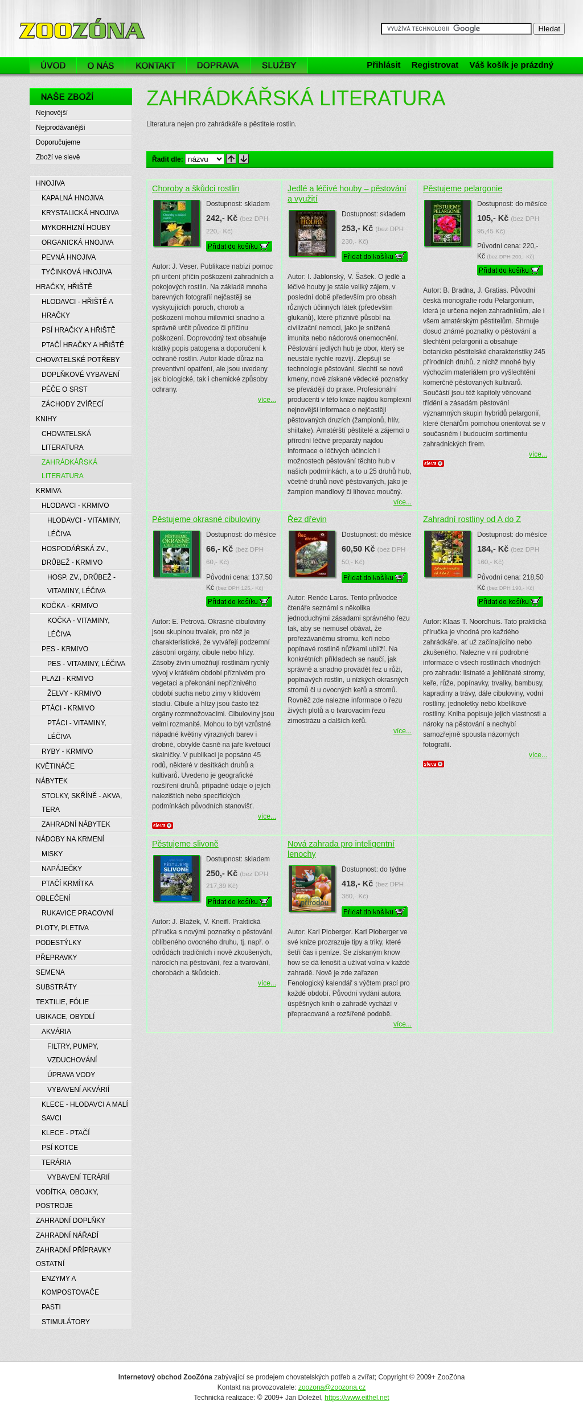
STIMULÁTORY (66, 1322)
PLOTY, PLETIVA (62, 928)
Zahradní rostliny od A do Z (472, 519)
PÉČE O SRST (65, 389)
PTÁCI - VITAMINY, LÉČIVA (76, 730)
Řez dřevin (307, 519)
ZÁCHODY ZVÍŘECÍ (73, 404)
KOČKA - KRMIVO (70, 606)
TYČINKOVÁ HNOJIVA (77, 272)
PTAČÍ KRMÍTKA (67, 884)
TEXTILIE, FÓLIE (62, 1002)
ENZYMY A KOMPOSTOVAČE (70, 1285)
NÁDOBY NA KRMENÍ (70, 839)
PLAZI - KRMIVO (67, 679)
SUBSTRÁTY (56, 987)
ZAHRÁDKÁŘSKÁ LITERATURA (69, 469)
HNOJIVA (50, 183)
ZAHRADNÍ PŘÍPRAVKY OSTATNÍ (73, 1257)
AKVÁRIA (56, 1032)
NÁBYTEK (52, 781)
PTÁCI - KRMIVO (68, 708)
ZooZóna (45, 15)
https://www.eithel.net (357, 1398)
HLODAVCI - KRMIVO (75, 506)
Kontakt (155, 65)
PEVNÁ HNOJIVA (69, 257)
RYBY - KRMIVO (67, 751)
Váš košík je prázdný (511, 64)
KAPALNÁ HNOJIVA (73, 198)
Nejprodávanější (60, 128)
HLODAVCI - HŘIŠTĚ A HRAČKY (77, 308)
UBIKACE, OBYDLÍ (65, 1017)
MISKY (52, 854)
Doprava (218, 65)
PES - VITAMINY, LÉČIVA (86, 664)
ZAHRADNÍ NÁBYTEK (76, 824)
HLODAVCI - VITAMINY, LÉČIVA (84, 527)
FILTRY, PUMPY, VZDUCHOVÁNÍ (72, 1053)
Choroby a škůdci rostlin (196, 188)
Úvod (53, 65)
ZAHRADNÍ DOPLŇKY (70, 1221)
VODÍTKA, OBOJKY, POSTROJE (67, 1199)
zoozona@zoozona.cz (332, 1387)
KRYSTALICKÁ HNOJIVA (80, 213)
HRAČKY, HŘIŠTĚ (64, 287)
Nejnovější (52, 113)
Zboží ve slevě (58, 157)
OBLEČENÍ (53, 898)
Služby (282, 65)
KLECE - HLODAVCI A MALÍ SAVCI (85, 1111)
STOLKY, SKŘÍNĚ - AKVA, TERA (82, 803)
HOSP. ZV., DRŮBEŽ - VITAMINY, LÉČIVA (81, 584)
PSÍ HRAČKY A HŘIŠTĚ (79, 330)
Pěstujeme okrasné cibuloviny (206, 519)
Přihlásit (383, 64)
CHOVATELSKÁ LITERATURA (66, 440)
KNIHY (46, 419)
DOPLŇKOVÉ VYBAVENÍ (81, 375)
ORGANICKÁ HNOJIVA (77, 243)
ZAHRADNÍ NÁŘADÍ (67, 1235)
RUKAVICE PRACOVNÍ (77, 913)
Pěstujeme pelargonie (462, 188)
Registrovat (435, 64)
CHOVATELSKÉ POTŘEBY (78, 360)
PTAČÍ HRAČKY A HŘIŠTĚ (83, 345)
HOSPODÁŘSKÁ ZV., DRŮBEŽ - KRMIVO (75, 555)
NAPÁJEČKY (62, 869)
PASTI (51, 1307)
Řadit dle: (167, 159)
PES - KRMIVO (65, 649)
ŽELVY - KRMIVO (74, 693)
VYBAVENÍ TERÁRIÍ (78, 1177)
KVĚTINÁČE (55, 766)
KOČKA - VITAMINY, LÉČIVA (78, 627)
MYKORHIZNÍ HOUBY (76, 228)
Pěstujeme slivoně (185, 843)
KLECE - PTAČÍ (65, 1133)
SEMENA (50, 972)
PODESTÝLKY (58, 943)
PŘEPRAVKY (56, 958)
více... (267, 400)
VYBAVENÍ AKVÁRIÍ (78, 1090)
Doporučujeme (58, 142)
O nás (101, 65)
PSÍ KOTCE (60, 1148)
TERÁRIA (56, 1162)
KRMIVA (48, 491)
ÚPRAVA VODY (71, 1075)
